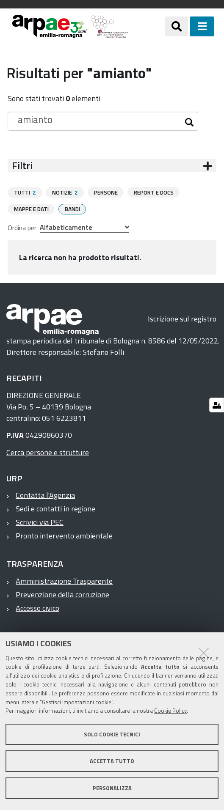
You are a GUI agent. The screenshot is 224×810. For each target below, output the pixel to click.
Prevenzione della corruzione (62, 594)
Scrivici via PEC (40, 521)
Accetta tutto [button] (112, 761)
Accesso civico (37, 607)
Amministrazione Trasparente (64, 580)
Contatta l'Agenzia (45, 494)
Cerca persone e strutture (47, 452)
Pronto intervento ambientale (64, 535)
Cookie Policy (170, 710)
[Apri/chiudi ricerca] (176, 26)
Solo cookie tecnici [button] (112, 734)
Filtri (22, 165)
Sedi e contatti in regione (55, 508)
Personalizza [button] (112, 788)
